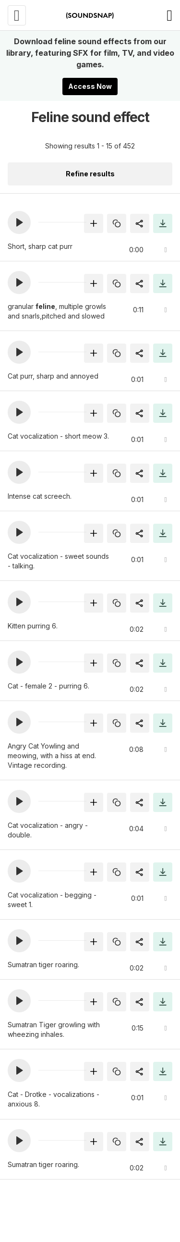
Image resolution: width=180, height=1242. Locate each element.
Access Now (90, 86)
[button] (19, 222)
